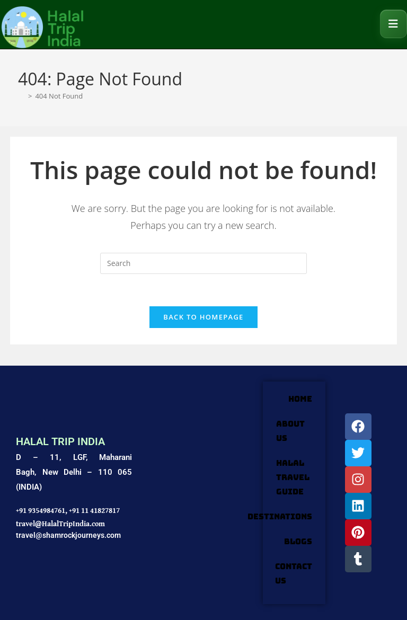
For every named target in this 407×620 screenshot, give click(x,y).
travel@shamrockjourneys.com (68, 535)
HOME (300, 399)
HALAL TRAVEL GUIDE (292, 477)
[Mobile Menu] (393, 24)
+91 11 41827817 (94, 510)
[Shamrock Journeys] (197, 492)
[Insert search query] (203, 263)
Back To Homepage (203, 317)
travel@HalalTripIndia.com (60, 523)
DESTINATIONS (279, 516)
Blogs (298, 541)
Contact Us (293, 573)
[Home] (21, 96)
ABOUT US (290, 431)
